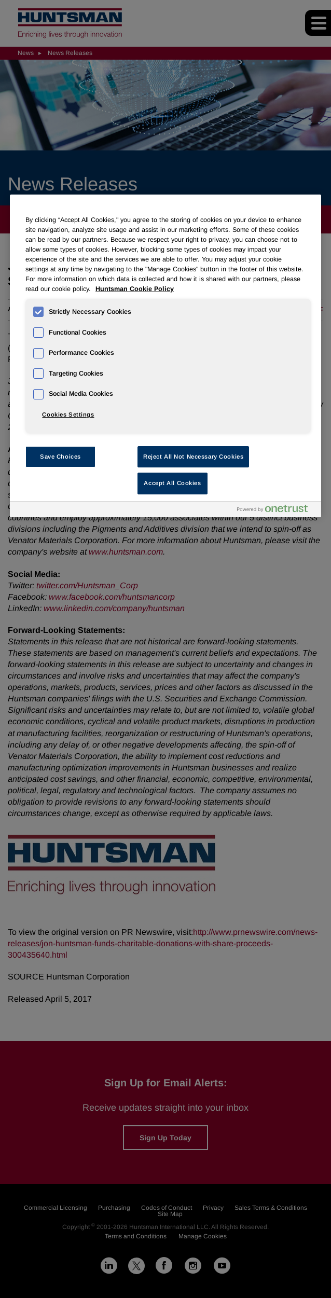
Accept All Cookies (172, 483)
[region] (165, 356)
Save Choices (60, 456)
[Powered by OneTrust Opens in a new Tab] (276, 510)
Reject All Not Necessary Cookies (193, 456)
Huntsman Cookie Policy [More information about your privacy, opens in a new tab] (134, 289)
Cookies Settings (68, 414)
